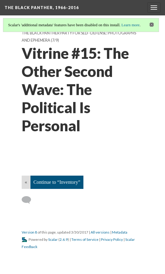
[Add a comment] (29, 200)
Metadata (119, 232)
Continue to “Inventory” (56, 182)
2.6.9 (64, 239)
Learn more (130, 25)
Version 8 (29, 232)
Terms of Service (84, 239)
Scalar (53, 239)
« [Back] (26, 182)
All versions (100, 232)
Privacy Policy (112, 239)
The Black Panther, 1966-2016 (42, 7)
